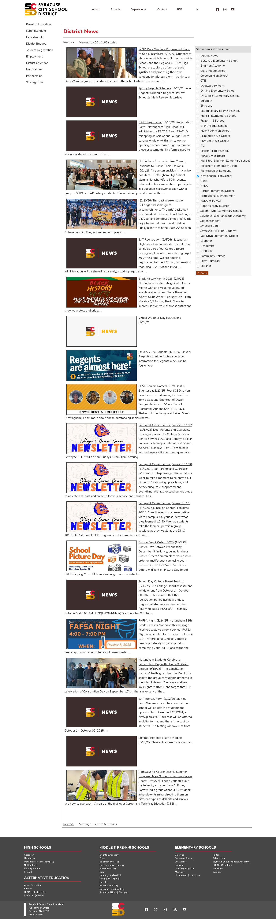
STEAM (28, 871)
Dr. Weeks (180, 861)
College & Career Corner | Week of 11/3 (164, 503)
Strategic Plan (35, 82)
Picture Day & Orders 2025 (156, 542)
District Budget (36, 44)
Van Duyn (218, 868)
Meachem (180, 871)
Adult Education (33, 885)
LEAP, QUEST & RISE (35, 892)
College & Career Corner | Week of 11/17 (165, 425)
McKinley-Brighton (185, 868)
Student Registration (39, 50)
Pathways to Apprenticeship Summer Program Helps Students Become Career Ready (165, 776)
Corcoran (29, 854)
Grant (102, 871)
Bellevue (179, 854)
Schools (116, 9)
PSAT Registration (150, 122)
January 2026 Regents (153, 352)
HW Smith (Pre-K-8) (109, 878)
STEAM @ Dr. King (222, 865)
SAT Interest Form (150, 699)
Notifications (34, 69)
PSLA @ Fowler (32, 868)
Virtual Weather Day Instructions (160, 318)
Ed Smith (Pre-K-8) (109, 861)
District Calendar (37, 63)
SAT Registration (149, 240)
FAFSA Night (147, 620)
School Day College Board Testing (161, 581)
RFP (179, 9)
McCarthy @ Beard (34, 895)
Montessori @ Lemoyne (187, 875)
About (95, 9)
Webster (217, 871)
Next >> (68, 42)
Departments (139, 9)
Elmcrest (28, 888)
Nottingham (30, 865)
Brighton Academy (109, 854)
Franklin (179, 865)
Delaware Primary (184, 858)
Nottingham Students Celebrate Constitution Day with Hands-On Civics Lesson (163, 664)
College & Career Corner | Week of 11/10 (165, 464)
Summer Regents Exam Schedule (160, 738)
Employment (34, 56)
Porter (216, 854)
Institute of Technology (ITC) (39, 861)
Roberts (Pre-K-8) (108, 885)
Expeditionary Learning (111, 865)
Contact (162, 9)
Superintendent (36, 31)
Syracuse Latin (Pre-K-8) (112, 889)
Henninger (29, 858)
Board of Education (38, 24)
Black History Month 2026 (156, 279)
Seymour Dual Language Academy (231, 861)
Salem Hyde (219, 858)
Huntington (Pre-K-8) (110, 875)
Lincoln (103, 882)
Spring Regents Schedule (155, 88)
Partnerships (34, 76)
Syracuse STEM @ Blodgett (113, 892)
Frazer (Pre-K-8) (107, 868)
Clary (102, 858)
